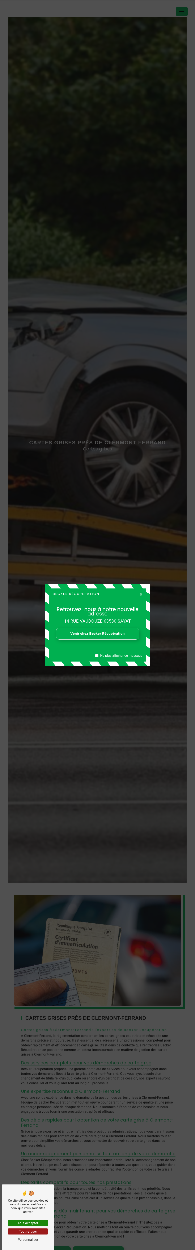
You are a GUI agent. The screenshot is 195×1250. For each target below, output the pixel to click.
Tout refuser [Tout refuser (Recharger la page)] (28, 1231)
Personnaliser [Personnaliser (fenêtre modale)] (28, 1240)
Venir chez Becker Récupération (97, 633)
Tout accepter (28, 1223)
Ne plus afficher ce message (121, 656)
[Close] (141, 594)
